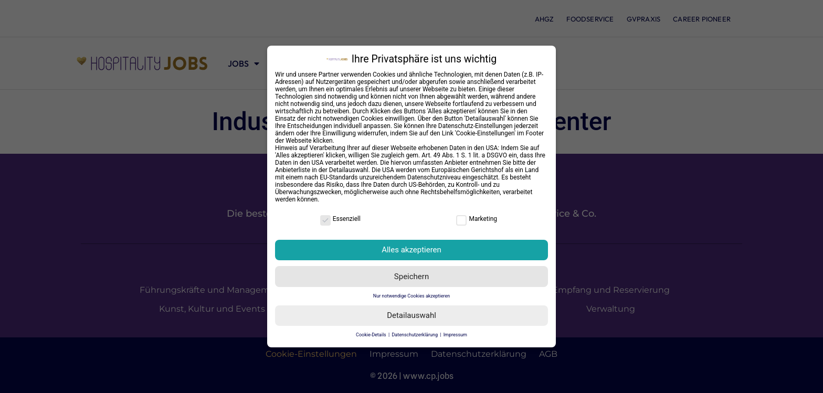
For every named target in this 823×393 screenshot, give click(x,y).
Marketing (476, 218)
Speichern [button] (411, 276)
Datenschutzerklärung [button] (415, 334)
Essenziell (340, 218)
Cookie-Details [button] (371, 334)
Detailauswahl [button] (411, 315)
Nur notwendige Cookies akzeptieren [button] (411, 296)
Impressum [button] (455, 334)
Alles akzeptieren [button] (411, 249)
